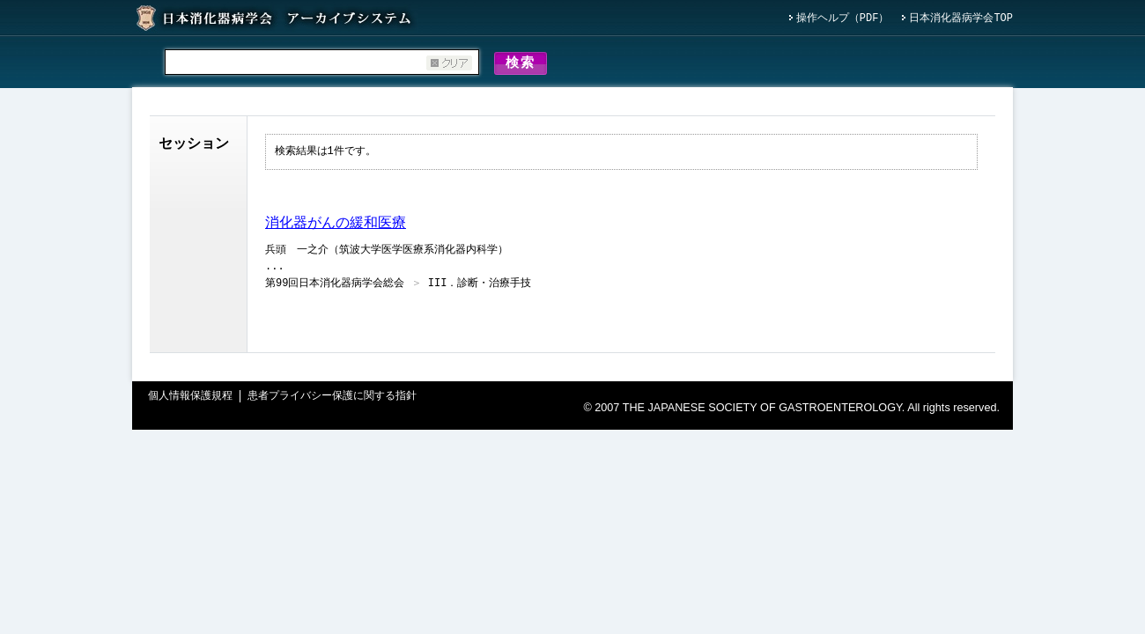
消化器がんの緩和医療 (335, 226)
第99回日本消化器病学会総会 (334, 286)
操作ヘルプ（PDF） (843, 18)
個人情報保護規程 (190, 399)
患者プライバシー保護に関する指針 (332, 399)
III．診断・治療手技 (480, 286)
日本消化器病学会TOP (961, 18)
